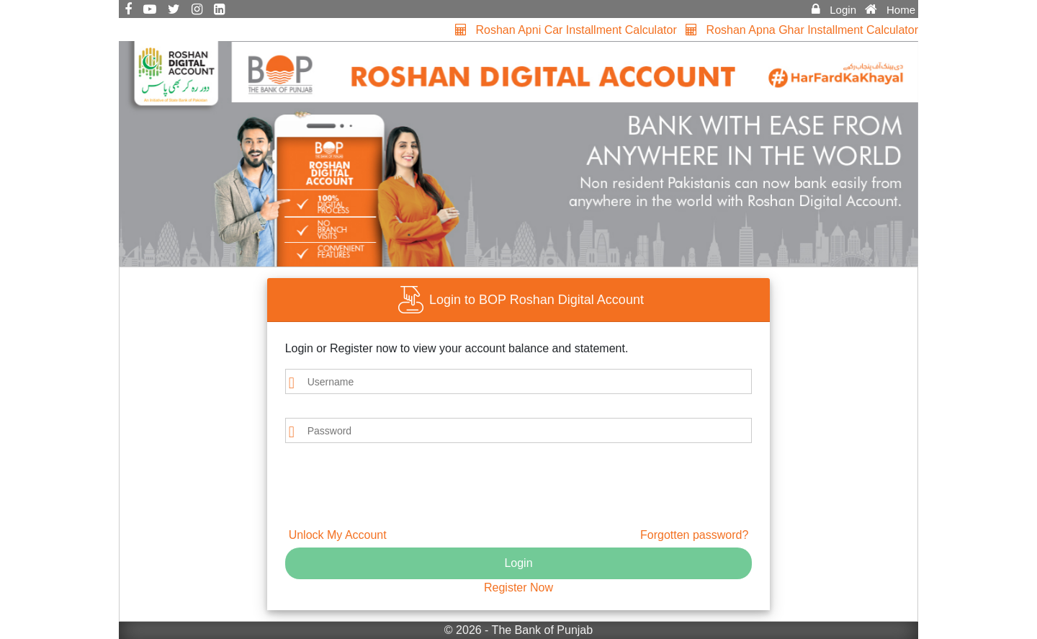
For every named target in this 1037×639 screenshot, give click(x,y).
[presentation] (369, 488)
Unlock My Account (338, 535)
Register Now (518, 587)
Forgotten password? (694, 535)
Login (518, 563)
